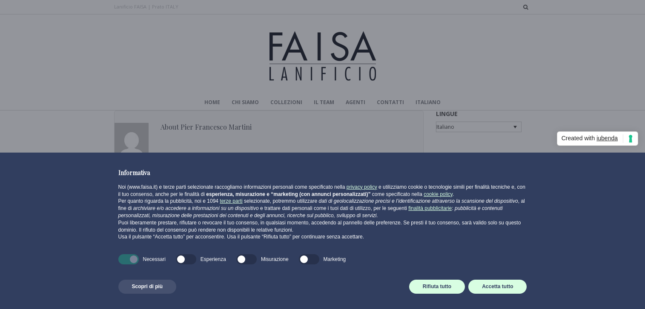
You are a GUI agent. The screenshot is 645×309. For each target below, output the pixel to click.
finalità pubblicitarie (430, 208)
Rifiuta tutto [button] (437, 286)
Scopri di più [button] (147, 286)
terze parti (231, 201)
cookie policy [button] (438, 194)
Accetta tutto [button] (497, 286)
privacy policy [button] (362, 187)
